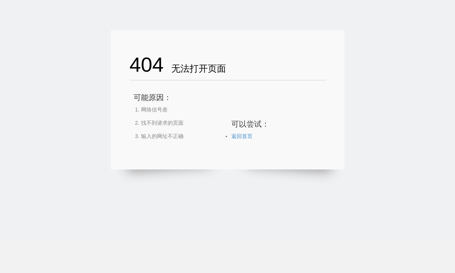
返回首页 (242, 136)
